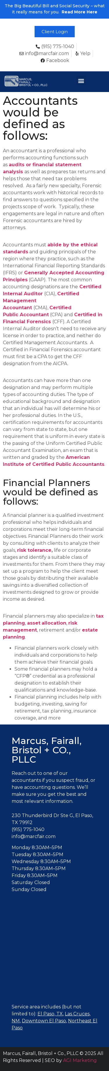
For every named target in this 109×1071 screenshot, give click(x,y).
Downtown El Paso (44, 1021)
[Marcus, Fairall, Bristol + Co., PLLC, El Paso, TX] (54, 954)
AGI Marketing (80, 1060)
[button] (55, 31)
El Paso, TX (50, 1014)
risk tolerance (34, 550)
